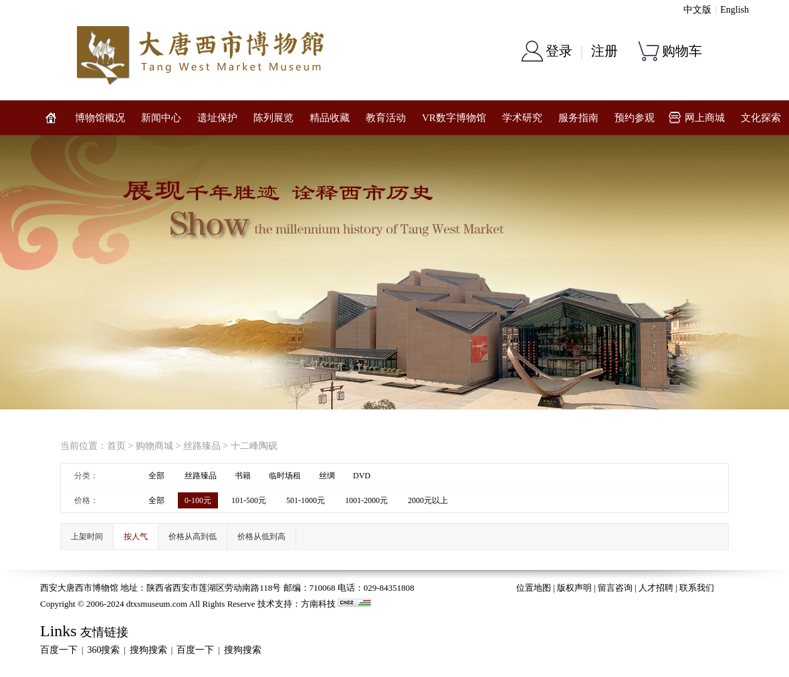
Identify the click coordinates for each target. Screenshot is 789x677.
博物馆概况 (100, 117)
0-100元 (198, 500)
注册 (604, 50)
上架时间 (87, 536)
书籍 (243, 475)
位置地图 (533, 588)
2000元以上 (428, 500)
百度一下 (59, 650)
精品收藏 (330, 117)
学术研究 (522, 117)
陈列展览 (273, 117)
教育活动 (386, 117)
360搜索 (103, 650)
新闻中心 (161, 117)
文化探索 (761, 117)
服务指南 (578, 117)
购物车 (682, 50)
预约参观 (634, 117)
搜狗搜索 (148, 650)
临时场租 (285, 475)
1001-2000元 (366, 500)
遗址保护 (217, 117)
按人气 (136, 536)
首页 (116, 446)
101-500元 (248, 500)
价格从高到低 (192, 536)
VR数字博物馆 (454, 117)
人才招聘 (656, 588)
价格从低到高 (261, 536)
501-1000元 (305, 500)
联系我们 (696, 588)
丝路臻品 (202, 446)
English (734, 10)
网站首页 (51, 117)
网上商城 (705, 117)
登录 (559, 50)
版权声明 (574, 588)
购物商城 (154, 446)
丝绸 (327, 475)
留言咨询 (615, 588)
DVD (361, 475)
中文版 (697, 10)
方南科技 (318, 604)
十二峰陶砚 (254, 446)
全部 (156, 475)
